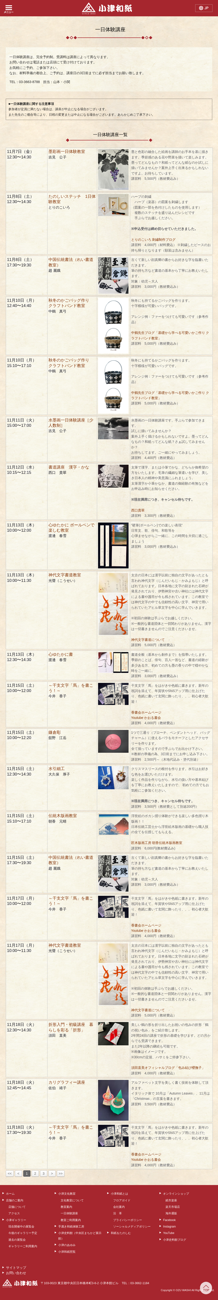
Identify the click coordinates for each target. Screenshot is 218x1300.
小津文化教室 (67, 1193)
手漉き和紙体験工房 (71, 1226)
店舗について (17, 1207)
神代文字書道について (148, 640)
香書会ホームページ (146, 712)
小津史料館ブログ (174, 1239)
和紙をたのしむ (121, 1233)
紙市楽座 (171, 1200)
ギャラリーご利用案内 (22, 1246)
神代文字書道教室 (64, 575)
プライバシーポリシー (127, 1220)
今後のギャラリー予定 (22, 1233)
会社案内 (119, 1207)
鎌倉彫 (54, 732)
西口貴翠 (138, 510)
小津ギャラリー (16, 1220)
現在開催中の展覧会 (21, 1226)
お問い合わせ (16, 1273)
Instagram (169, 1226)
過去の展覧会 (17, 1239)
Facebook (169, 1220)
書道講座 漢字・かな (68, 467)
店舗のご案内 (14, 1200)
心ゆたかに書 (60, 654)
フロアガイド (121, 1200)
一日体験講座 (69, 1213)
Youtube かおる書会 (146, 718)
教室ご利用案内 (71, 1220)
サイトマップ (16, 1268)
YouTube (168, 1233)
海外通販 (171, 1213)
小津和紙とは (119, 1193)
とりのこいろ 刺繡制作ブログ (153, 239)
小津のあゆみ (67, 1245)
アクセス (14, 1213)
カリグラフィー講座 (66, 1082)
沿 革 (117, 1213)
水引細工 (56, 768)
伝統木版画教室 (62, 815)
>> (61, 1173)
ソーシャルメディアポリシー (132, 1226)
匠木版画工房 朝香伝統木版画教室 (157, 843)
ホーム (10, 1193)
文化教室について (72, 1200)
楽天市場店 (172, 1207)
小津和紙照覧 (67, 1251)
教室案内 (66, 1207)
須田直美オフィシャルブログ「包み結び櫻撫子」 (168, 1068)
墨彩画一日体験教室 (66, 151)
